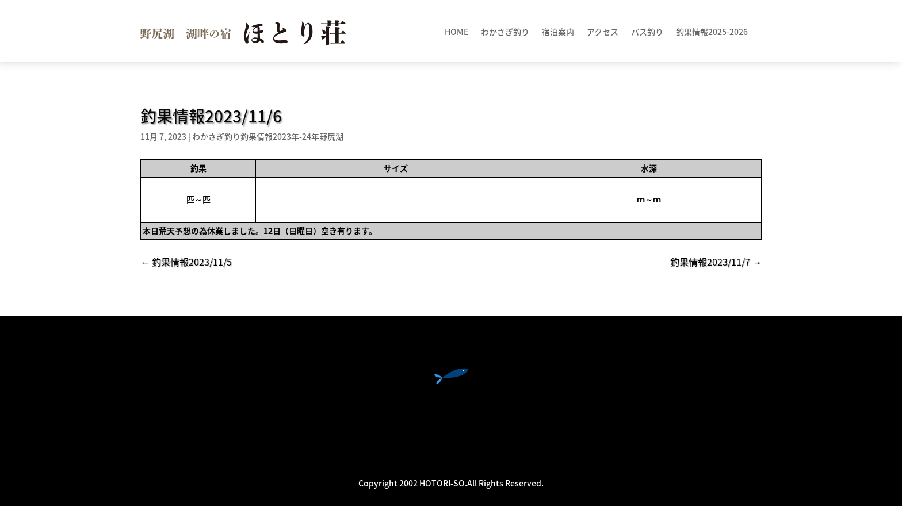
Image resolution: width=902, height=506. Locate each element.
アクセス (602, 32)
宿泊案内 (558, 32)
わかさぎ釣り (505, 32)
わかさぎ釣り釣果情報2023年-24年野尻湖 (267, 136)
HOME (456, 32)
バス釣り (647, 32)
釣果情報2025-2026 (712, 32)
